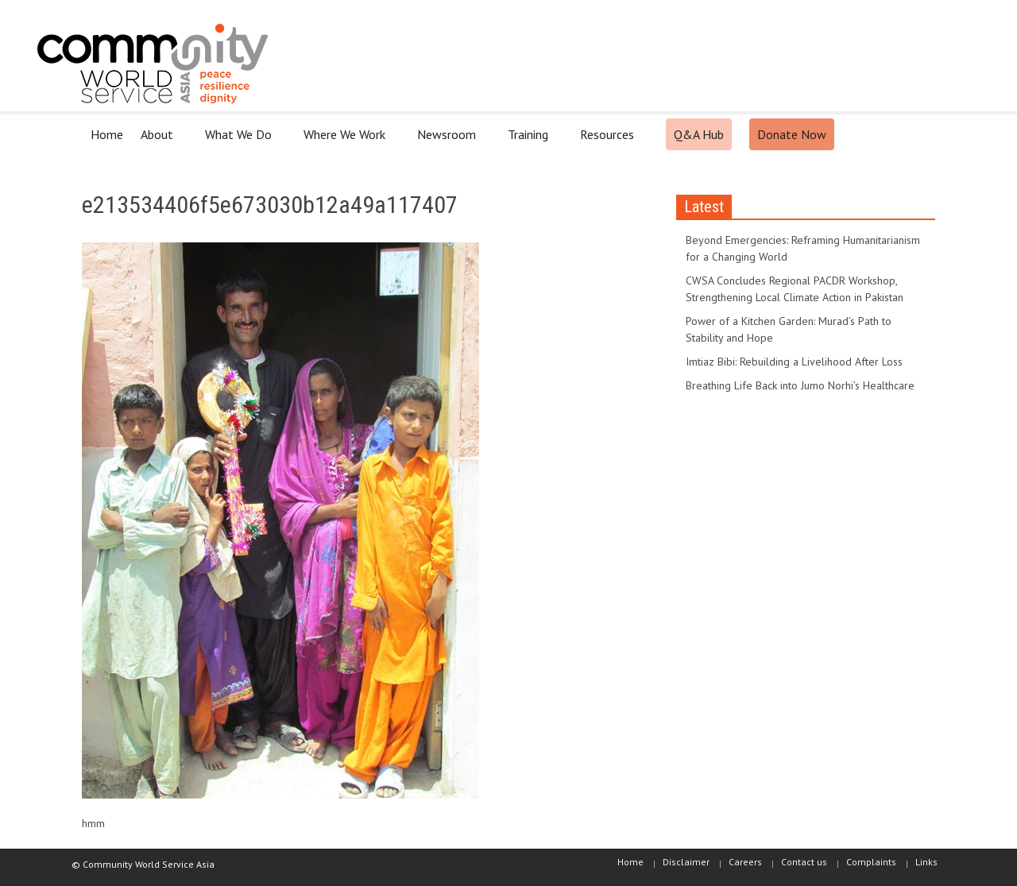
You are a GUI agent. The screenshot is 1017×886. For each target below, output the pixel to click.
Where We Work (347, 141)
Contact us (804, 862)
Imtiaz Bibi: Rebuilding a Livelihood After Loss (794, 361)
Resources (609, 141)
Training (530, 141)
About (159, 141)
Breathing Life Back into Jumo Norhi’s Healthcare (800, 385)
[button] (919, 133)
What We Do (240, 141)
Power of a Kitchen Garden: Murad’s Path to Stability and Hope (788, 329)
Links (926, 862)
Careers (745, 862)
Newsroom (448, 141)
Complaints (871, 862)
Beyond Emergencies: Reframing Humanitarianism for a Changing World (803, 248)
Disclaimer (686, 862)
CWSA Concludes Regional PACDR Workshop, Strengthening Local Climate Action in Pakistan (794, 288)
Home (107, 134)
